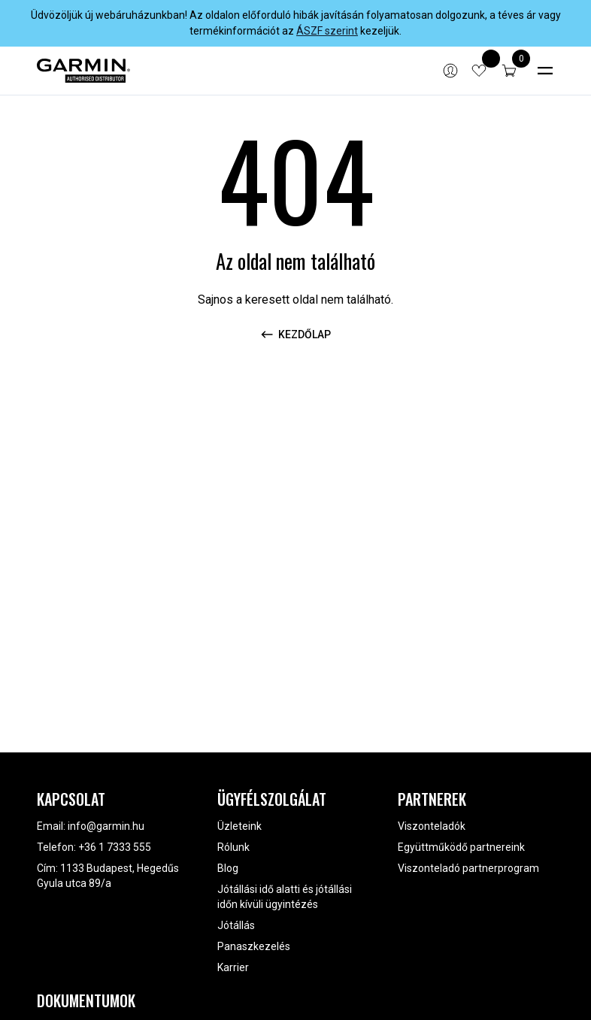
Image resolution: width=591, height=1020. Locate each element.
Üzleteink (239, 826)
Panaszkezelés (253, 946)
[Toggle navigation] (545, 71)
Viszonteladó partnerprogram (468, 868)
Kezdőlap (295, 334)
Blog (227, 868)
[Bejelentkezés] (450, 70)
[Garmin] (83, 71)
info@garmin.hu (106, 826)
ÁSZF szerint (327, 31)
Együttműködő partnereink (461, 847)
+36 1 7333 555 (114, 847)
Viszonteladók (431, 826)
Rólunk (233, 847)
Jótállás (236, 925)
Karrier (233, 967)
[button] (509, 71)
